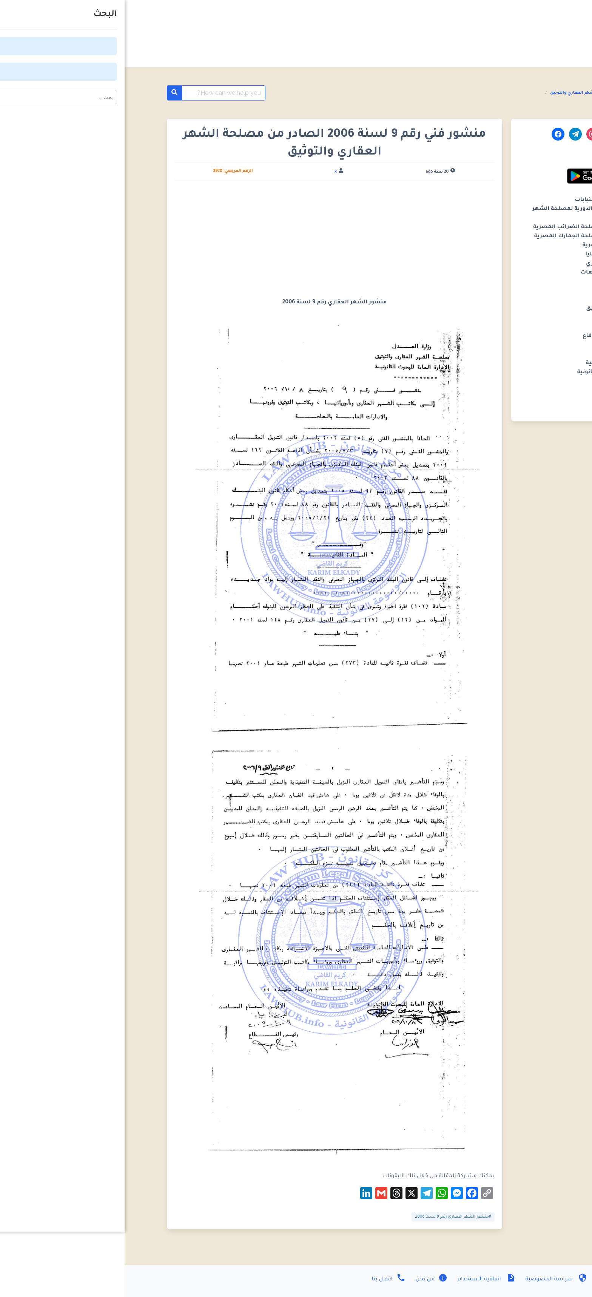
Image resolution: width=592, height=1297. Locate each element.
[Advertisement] (210, 242)
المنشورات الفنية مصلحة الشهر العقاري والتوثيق (475, 93)
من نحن (306, 1280)
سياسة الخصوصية (430, 1280)
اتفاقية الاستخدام (360, 1280)
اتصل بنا (264, 1280)
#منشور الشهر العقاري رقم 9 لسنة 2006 (328, 1217)
